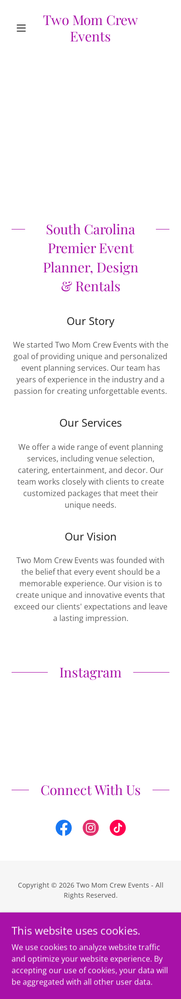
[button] (23, 28)
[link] (90, 28)
